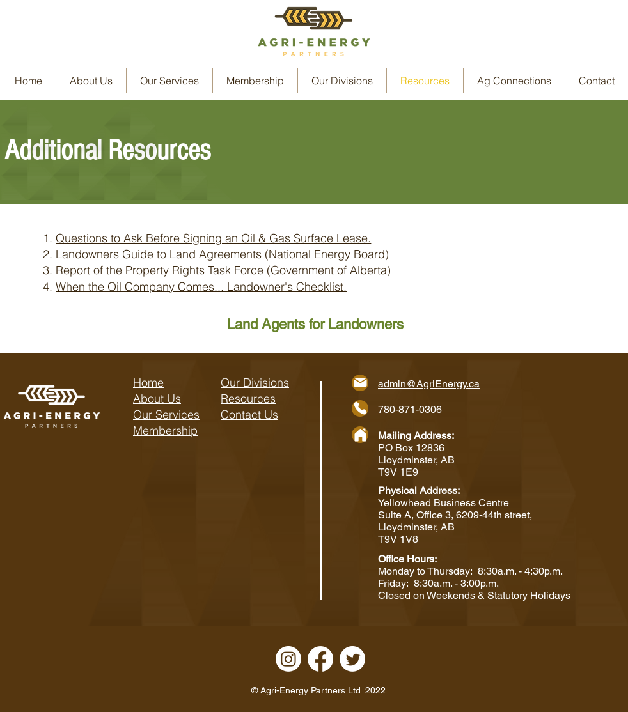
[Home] (360, 434)
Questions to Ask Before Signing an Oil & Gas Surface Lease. (213, 238)
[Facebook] (320, 659)
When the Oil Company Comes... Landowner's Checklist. (201, 286)
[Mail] (360, 383)
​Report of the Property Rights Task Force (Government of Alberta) (223, 270)
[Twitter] (352, 659)
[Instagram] (288, 659)
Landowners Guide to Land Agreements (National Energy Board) (222, 254)
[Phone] (360, 408)
